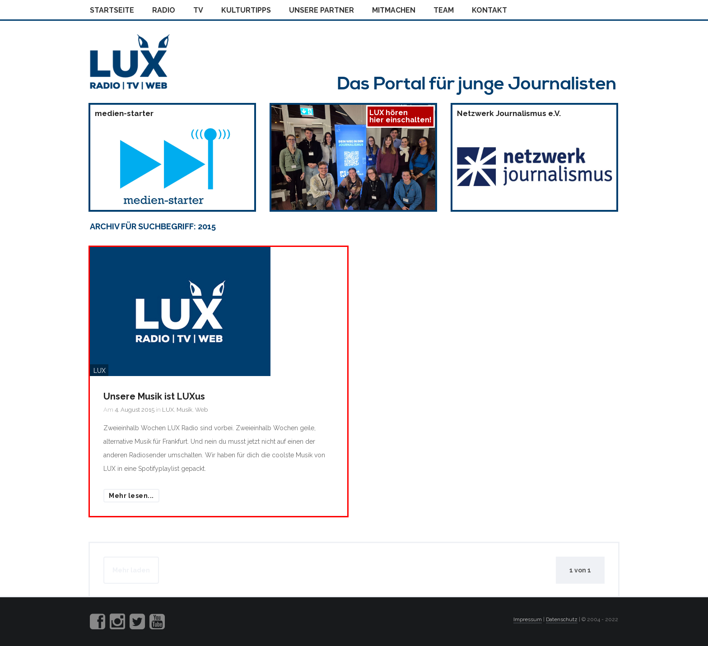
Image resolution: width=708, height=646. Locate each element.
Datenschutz (562, 619)
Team (443, 10)
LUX (168, 409)
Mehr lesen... (131, 495)
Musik (184, 409)
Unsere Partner (321, 10)
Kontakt (489, 10)
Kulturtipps (246, 10)
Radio (163, 10)
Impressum (527, 619)
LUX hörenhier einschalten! (400, 116)
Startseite (112, 10)
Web (201, 409)
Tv (198, 10)
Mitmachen (393, 10)
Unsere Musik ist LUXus (154, 396)
